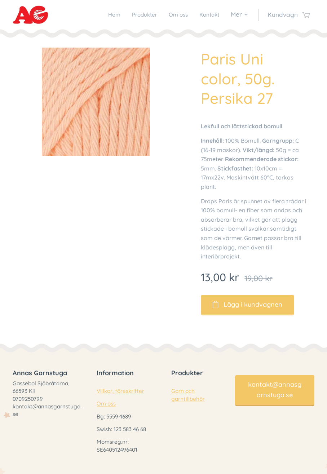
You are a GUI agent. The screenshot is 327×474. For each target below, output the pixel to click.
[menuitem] (105, 15)
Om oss (106, 403)
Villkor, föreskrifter (120, 391)
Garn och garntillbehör (188, 395)
